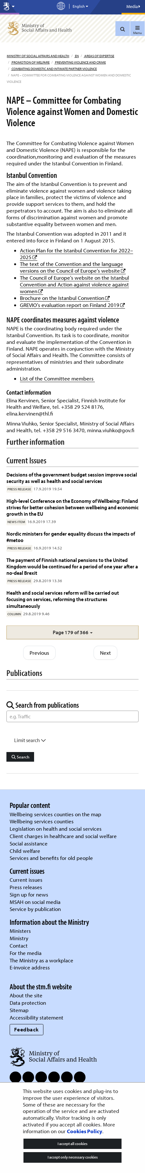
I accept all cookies (72, 1143)
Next (105, 652)
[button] (72, 632)
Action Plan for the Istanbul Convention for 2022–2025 (76, 253)
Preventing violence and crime (80, 62)
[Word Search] (72, 716)
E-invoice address (30, 967)
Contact (19, 945)
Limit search (30, 740)
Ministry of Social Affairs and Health (38, 56)
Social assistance (29, 843)
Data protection (28, 1002)
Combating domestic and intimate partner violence (54, 68)
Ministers (20, 930)
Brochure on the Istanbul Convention (65, 297)
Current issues (26, 879)
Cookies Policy (84, 1131)
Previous (39, 652)
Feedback (26, 1029)
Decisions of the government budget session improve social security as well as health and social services (71, 477)
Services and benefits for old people (51, 857)
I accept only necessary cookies (73, 1157)
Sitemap (19, 1010)
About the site (26, 995)
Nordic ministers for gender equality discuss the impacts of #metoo (70, 536)
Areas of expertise (99, 56)
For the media (25, 953)
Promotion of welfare (30, 62)
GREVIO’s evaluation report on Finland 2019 (72, 305)
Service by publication (35, 909)
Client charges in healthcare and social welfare (63, 836)
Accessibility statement (36, 1017)
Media (133, 6)
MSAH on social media (35, 901)
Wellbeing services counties (42, 821)
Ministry (19, 938)
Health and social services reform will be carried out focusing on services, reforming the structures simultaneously (62, 599)
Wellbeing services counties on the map (55, 814)
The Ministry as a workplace (41, 960)
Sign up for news (29, 894)
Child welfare (25, 850)
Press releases (26, 887)
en (76, 56)
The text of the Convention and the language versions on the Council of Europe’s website (73, 267)
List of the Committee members (57, 378)
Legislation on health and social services (56, 828)
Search (20, 756)
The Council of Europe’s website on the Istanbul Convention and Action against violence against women (74, 284)
